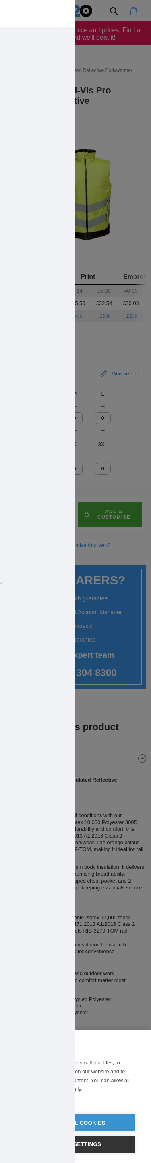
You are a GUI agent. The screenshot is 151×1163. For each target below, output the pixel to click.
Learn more (29, 1100)
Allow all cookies (75, 1123)
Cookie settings (75, 1144)
